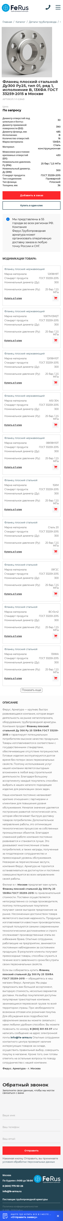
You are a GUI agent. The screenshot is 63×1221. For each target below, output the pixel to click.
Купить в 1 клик (13, 298)
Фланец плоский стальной (20, 480)
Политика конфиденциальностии (20, 1206)
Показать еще (31, 690)
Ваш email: (9, 1138)
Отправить (31, 1150)
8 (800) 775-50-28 (13, 1185)
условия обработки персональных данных (29, 1161)
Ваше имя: (9, 1115)
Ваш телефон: (11, 1127)
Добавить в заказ (31, 195)
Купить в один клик (31, 205)
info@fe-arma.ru (12, 1191)
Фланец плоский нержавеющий (24, 269)
